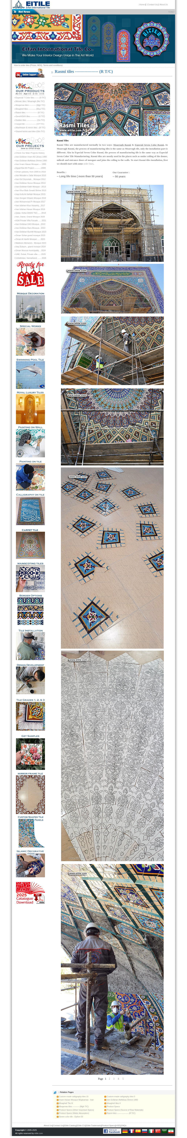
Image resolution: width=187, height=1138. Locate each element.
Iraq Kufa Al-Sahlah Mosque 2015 (30, 194)
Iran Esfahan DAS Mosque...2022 (30, 224)
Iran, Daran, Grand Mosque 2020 (30, 217)
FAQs (123, 1125)
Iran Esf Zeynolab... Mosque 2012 (30, 179)
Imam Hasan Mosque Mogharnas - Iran (75, 1100)
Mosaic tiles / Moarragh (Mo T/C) (30, 101)
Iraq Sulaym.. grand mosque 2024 (31, 247)
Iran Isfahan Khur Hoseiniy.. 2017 (30, 205)
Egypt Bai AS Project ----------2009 (31, 168)
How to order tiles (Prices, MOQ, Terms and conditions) (38, 65)
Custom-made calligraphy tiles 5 (119, 1096)
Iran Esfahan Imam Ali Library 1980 (31, 157)
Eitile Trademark (93, 1125)
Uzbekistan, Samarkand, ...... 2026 (31, 258)
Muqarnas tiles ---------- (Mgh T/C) (30, 105)
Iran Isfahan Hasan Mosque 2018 (30, 209)
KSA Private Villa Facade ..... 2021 (31, 220)
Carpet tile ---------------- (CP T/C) (30, 124)
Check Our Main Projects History (30, 153)
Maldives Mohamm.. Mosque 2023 (31, 243)
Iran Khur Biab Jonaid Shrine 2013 (31, 190)
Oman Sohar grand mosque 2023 (30, 235)
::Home (141, 4)
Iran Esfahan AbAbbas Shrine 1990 (31, 160)
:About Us (163, 4)
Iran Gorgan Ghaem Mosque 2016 (31, 198)
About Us (48, 1125)
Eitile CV (81, 1125)
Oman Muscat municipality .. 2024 (31, 250)
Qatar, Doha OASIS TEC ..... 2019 (31, 213)
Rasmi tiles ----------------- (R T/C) (30, 112)
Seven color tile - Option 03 (70, 1117)
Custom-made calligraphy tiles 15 (73, 1096)
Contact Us (58, 1125)
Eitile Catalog (70, 1125)
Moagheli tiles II (112, 1103)
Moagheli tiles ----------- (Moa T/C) (30, 109)
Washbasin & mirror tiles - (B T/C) (30, 127)
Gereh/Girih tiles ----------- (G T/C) (30, 116)
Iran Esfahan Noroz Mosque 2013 (30, 183)
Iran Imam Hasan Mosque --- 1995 (31, 164)
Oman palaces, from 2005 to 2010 (31, 172)
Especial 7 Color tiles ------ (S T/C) (31, 98)
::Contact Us (151, 4)
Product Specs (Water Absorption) (73, 1113)
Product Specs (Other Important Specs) (75, 1110)
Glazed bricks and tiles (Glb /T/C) (30, 131)
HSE (118, 1125)
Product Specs (112, 1106)
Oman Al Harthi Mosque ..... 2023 (30, 239)
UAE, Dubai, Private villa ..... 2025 (31, 254)
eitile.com (38, 1133)
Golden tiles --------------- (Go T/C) (30, 120)
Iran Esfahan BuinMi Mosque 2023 (31, 232)
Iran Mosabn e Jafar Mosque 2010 (31, 175)
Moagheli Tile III (65, 1103)
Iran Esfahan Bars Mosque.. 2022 (30, 228)
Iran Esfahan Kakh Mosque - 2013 (31, 187)
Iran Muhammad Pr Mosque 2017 (30, 202)
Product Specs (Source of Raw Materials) (123, 1110)
